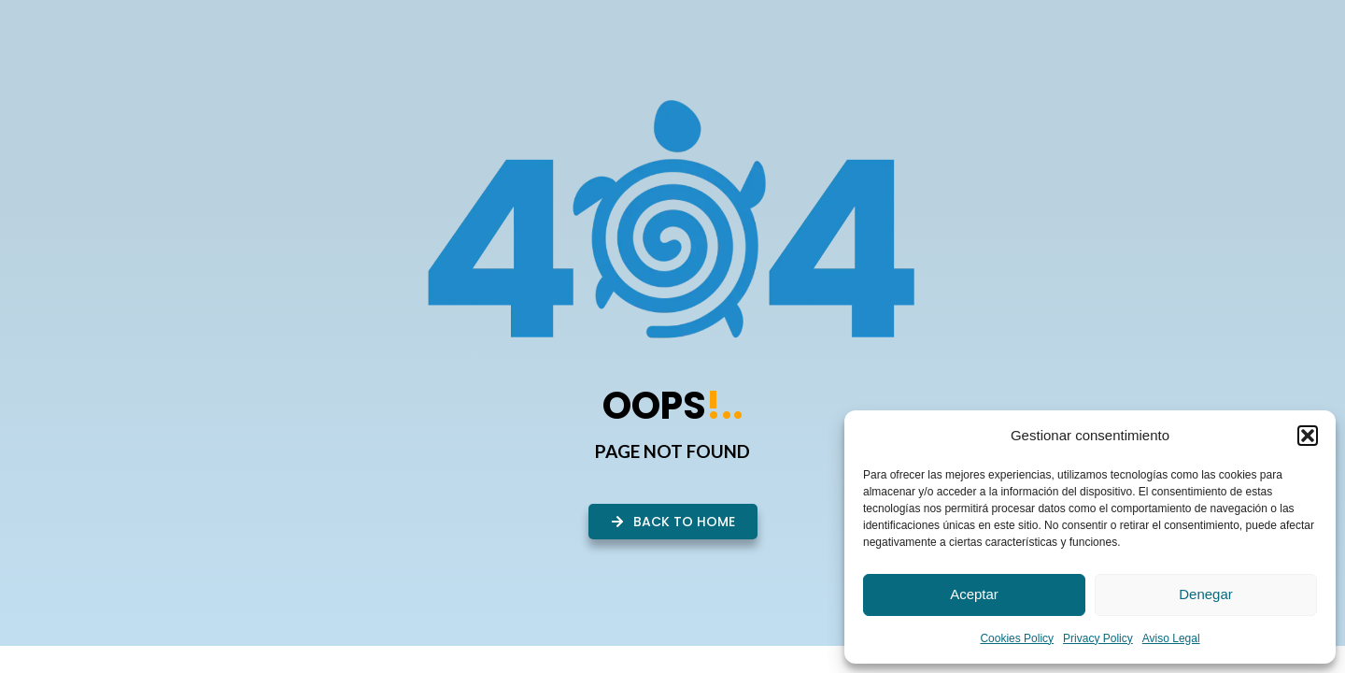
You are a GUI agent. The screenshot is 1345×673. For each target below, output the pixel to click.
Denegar (1206, 594)
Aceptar (974, 594)
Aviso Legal (1171, 638)
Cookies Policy (1017, 638)
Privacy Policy (1098, 638)
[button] (1307, 435)
